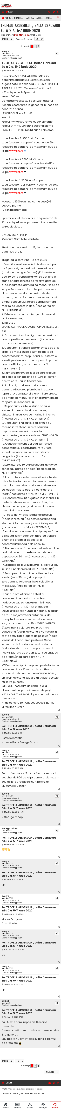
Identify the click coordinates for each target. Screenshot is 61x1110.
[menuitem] (9, 12)
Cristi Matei (35, 35)
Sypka (5, 1001)
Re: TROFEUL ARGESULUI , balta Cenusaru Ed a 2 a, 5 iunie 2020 (29, 727)
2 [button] (35, 46)
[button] (38, 46)
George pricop (10, 829)
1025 (11, 54)
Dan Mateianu (21, 34)
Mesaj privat (16, 58)
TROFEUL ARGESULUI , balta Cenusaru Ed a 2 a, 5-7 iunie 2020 (30, 28)
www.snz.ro (16, 151)
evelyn (5, 51)
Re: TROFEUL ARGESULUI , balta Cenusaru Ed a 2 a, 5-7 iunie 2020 (29, 763)
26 (10, 831)
